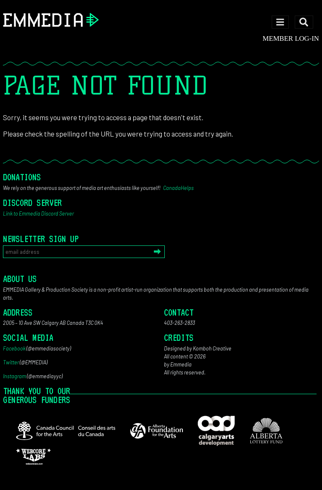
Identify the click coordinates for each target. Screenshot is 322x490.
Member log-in (290, 38)
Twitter (11, 362)
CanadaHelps (178, 187)
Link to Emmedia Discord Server (38, 213)
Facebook (14, 348)
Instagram (14, 376)
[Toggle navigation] (280, 22)
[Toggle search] (304, 22)
